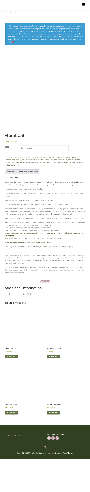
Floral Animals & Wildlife (70, 191)
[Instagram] (43, 315)
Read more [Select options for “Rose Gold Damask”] (11, 446)
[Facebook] (41, 315)
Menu (83, 4)
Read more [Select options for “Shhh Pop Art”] (11, 390)
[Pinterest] (46, 315)
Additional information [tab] (28, 205)
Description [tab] (12, 205)
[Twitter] (49, 315)
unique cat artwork (54, 196)
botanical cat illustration (13, 193)
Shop (11, 13)
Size (7, 180)
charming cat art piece (45, 193)
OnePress (51, 486)
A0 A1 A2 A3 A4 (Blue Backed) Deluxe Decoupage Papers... (40, 191)
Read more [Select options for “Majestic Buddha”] (53, 390)
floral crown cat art (60, 193)
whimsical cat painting (69, 196)
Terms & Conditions (12, 469)
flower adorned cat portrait (20, 196)
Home (7, 13)
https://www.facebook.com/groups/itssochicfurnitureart (28, 276)
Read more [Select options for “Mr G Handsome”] (53, 446)
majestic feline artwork (38, 196)
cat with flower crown (29, 193)
